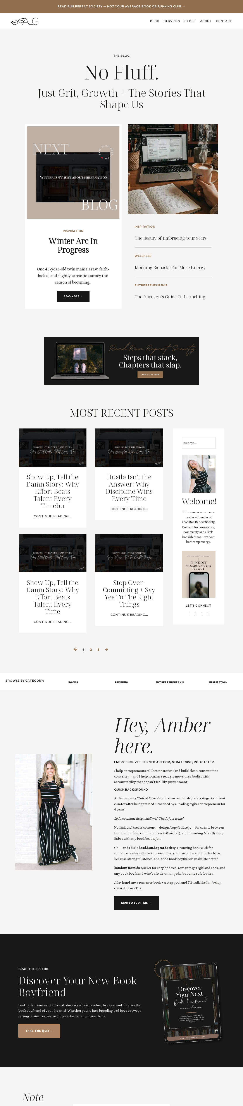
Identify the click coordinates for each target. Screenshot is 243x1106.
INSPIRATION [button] (218, 753)
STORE (190, 21)
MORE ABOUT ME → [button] (134, 977)
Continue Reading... (52, 570)
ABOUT (206, 21)
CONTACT (224, 21)
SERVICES (172, 21)
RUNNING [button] (121, 753)
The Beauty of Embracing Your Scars (170, 239)
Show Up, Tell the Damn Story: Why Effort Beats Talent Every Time (52, 660)
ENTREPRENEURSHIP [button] (169, 753)
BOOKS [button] (73, 753)
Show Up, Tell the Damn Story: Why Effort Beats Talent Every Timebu (52, 537)
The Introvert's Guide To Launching (167, 323)
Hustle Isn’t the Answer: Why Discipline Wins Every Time (129, 529)
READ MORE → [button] (73, 289)
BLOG (154, 21)
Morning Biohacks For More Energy (174, 281)
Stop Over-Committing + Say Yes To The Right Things (129, 652)
